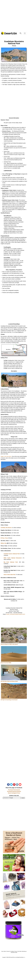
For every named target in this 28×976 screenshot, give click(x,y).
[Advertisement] (14, 17)
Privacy (16, 951)
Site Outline (19, 951)
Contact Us (8, 951)
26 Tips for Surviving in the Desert (9, 699)
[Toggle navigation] (25, 33)
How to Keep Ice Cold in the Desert (9, 644)
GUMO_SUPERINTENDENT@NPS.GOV (15, 614)
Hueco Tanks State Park (9, 574)
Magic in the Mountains (6, 456)
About (5, 951)
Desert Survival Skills (6, 662)
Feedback (12, 951)
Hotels (16, 952)
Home (2, 951)
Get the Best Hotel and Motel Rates (9, 681)
